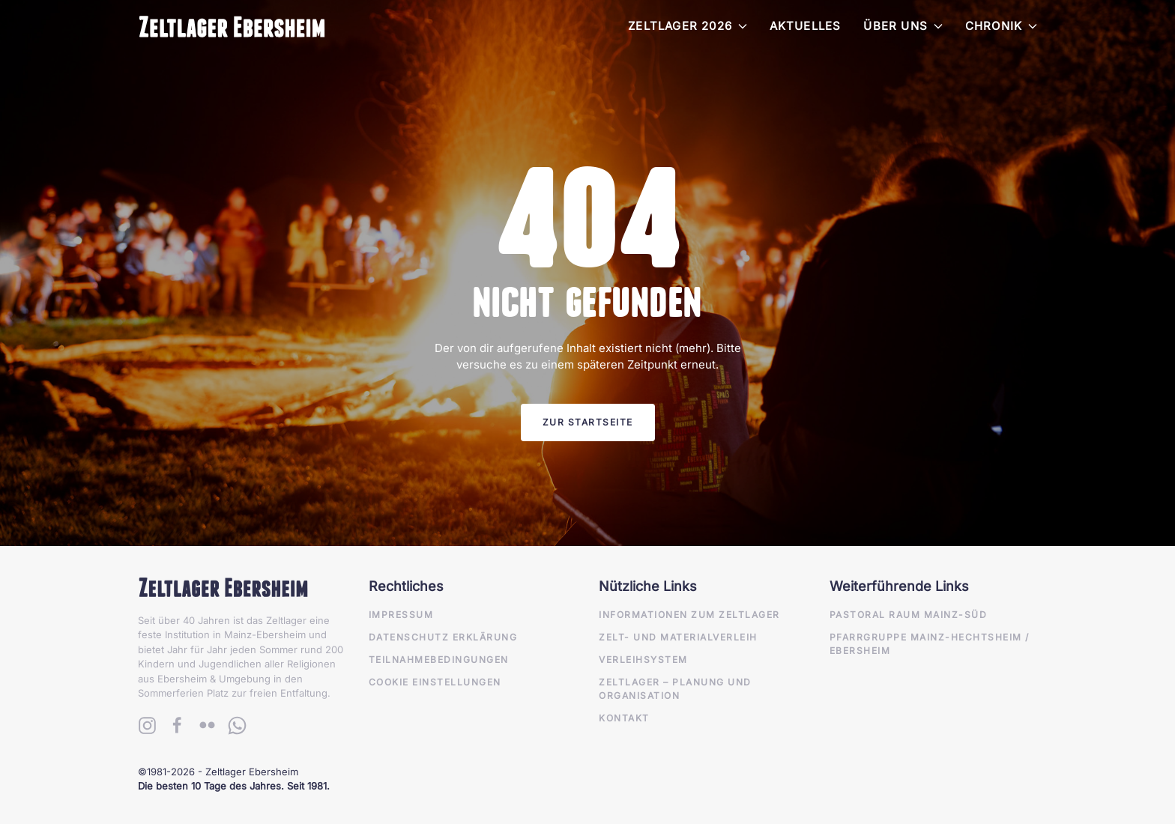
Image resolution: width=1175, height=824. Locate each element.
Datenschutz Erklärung (443, 637)
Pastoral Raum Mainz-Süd (909, 614)
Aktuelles (806, 26)
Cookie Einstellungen (435, 682)
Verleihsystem (643, 659)
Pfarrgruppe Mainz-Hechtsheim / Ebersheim (930, 643)
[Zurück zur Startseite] (232, 26)
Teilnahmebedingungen (439, 659)
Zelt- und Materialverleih (678, 637)
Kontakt (624, 718)
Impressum (401, 614)
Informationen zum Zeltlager (689, 614)
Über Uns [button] (902, 26)
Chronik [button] (1001, 26)
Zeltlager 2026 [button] (687, 26)
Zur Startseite (588, 422)
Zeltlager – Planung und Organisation (675, 688)
